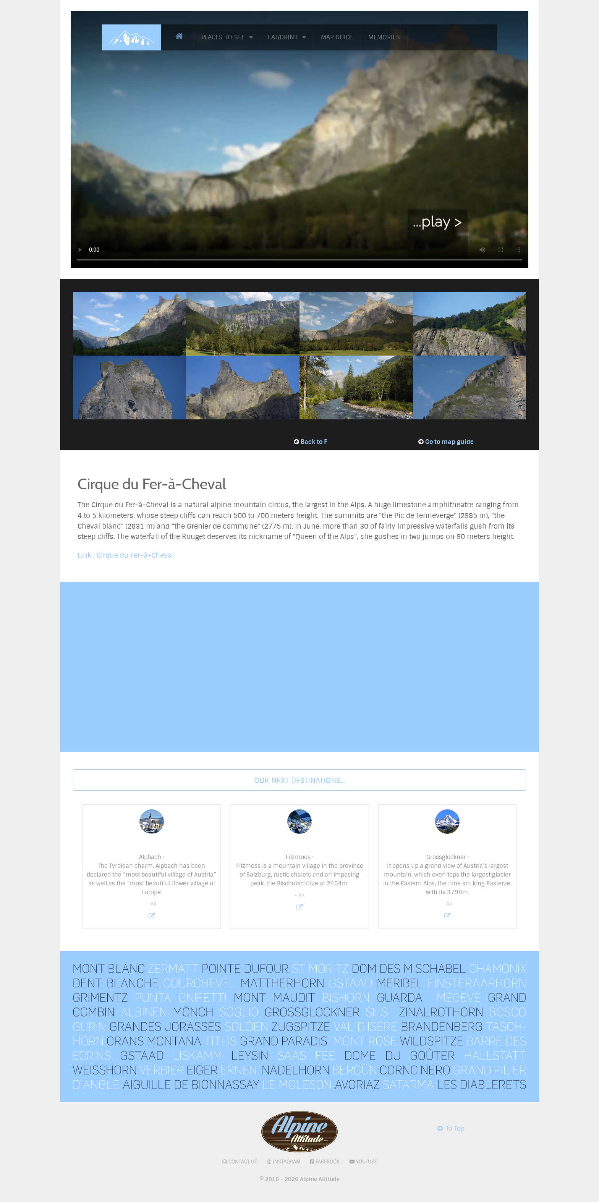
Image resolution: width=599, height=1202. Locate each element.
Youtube (366, 1161)
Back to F (314, 442)
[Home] (181, 36)
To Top (450, 1128)
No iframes (299, 665)
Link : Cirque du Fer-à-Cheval (126, 555)
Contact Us (242, 1161)
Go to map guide (449, 442)
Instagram (286, 1161)
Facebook (328, 1161)
